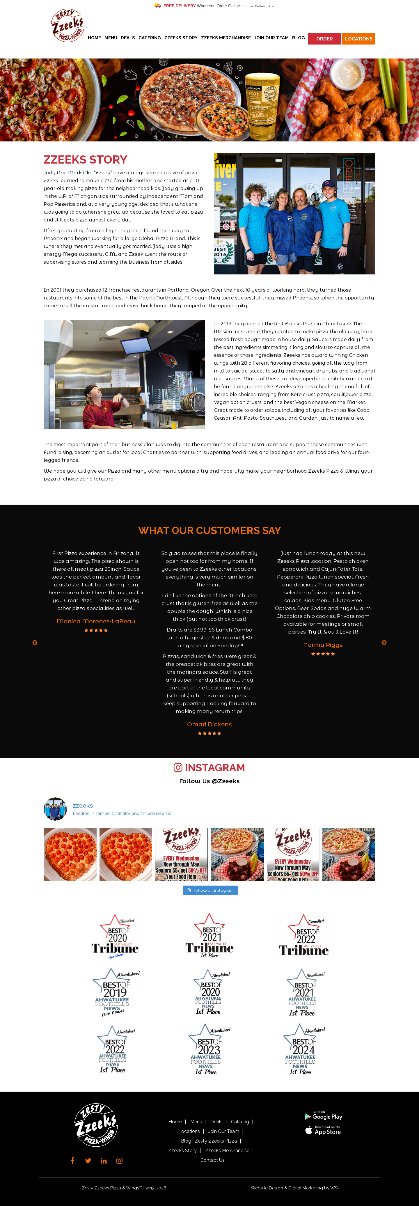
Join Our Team (271, 37)
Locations (358, 39)
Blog (298, 37)
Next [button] (384, 643)
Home (94, 37)
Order (324, 39)
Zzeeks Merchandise (226, 37)
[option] (96, 591)
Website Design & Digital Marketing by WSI (294, 1188)
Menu (110, 37)
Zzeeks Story (181, 37)
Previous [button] (35, 643)
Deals (128, 37)
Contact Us (212, 1160)
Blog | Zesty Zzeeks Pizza (209, 1141)
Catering (150, 37)
